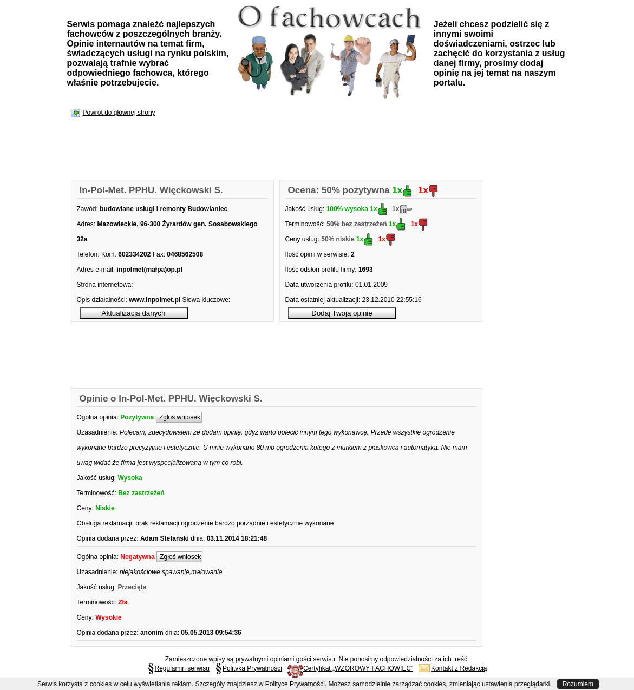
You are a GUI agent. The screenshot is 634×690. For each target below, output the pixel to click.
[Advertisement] (268, 149)
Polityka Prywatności (248, 668)
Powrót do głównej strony (119, 112)
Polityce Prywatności (295, 684)
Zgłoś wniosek (179, 417)
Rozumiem (578, 684)
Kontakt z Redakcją (453, 668)
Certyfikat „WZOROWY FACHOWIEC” (350, 668)
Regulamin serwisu (178, 668)
